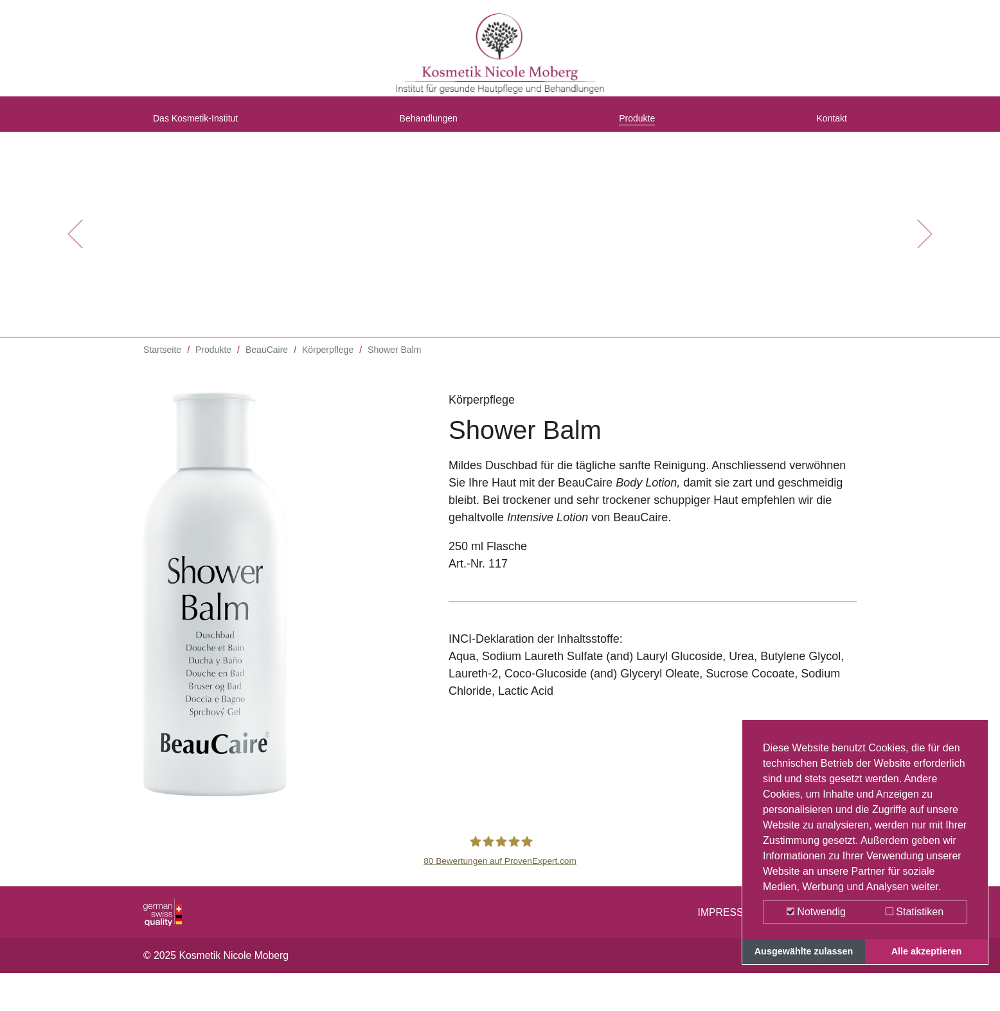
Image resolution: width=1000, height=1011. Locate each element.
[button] (75, 244)
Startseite (162, 360)
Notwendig (816, 911)
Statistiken (914, 911)
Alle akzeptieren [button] (926, 951)
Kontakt (827, 124)
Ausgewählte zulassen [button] (803, 951)
